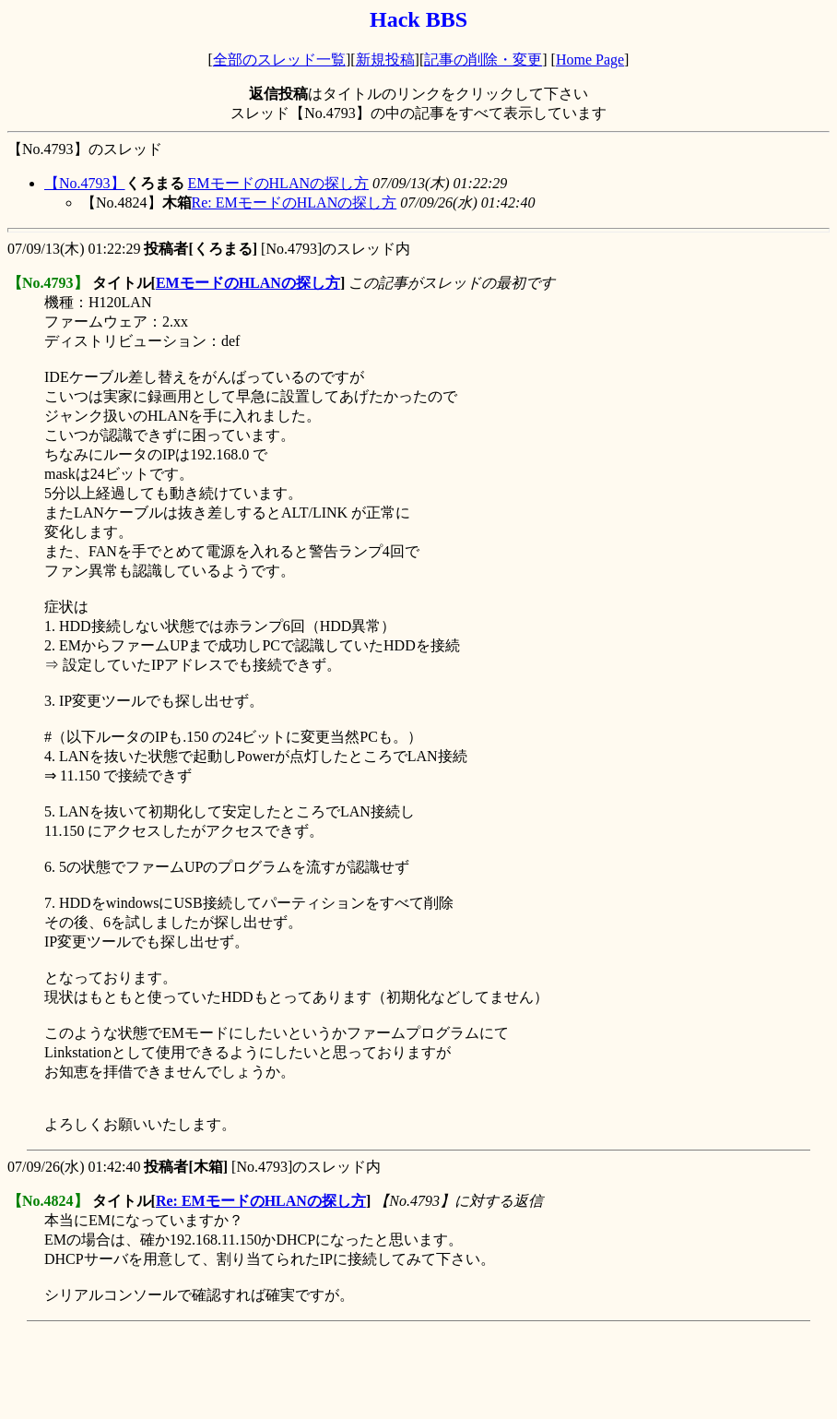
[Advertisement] (342, 1370)
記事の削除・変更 (483, 59)
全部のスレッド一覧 (279, 59)
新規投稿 (385, 59)
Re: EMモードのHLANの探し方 (294, 202)
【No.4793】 (84, 183)
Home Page (590, 59)
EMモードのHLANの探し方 (278, 183)
